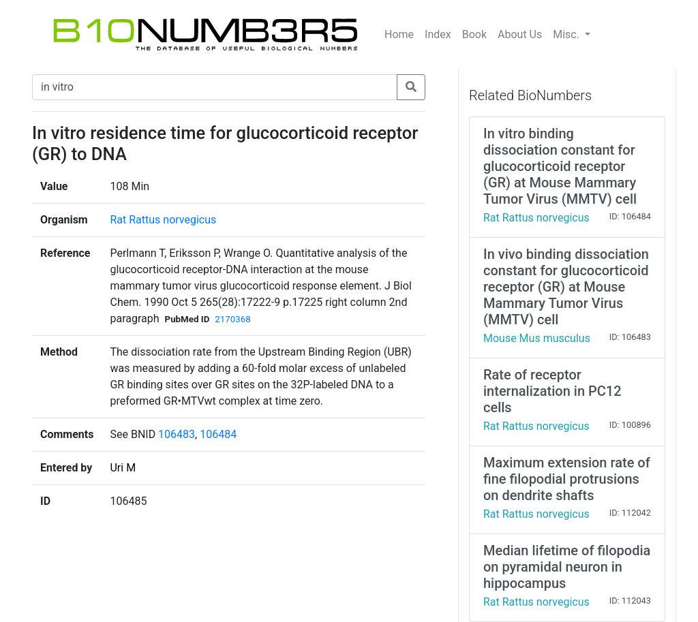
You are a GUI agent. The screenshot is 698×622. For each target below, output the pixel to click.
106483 (176, 434)
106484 (218, 434)
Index (438, 34)
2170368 (232, 319)
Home (399, 34)
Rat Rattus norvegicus (163, 219)
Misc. (567, 34)
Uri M (123, 467)
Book (474, 34)
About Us (520, 34)
